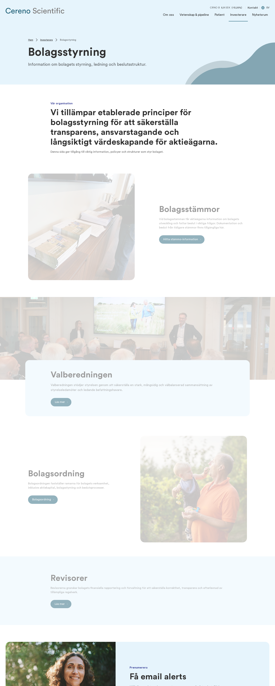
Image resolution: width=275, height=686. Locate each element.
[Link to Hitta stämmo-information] (182, 239)
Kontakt (253, 7)
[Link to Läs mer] (61, 402)
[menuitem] (168, 15)
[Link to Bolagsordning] (43, 499)
